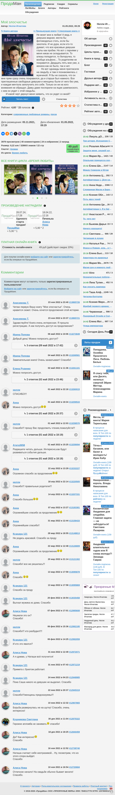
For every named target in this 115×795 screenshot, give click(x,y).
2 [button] (37, 198)
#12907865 (74, 703)
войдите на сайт (39, 257)
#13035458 (74, 598)
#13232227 (74, 468)
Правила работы (81, 786)
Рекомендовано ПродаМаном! (101, 410)
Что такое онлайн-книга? (40, 242)
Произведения (33, 4)
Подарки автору (96, 85)
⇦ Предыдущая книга (44, 31)
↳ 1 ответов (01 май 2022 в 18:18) (43, 458)
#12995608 (74, 610)
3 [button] (42, 198)
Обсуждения (31, 12)
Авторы (52, 8)
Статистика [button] (61, 99)
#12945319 (74, 690)
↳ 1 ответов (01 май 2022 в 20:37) (43, 413)
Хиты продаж (98, 342)
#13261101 (74, 368)
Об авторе (90, 38)
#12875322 (74, 719)
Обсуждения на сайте (100, 130)
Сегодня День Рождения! (100, 332)
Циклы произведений (97, 52)
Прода (11, 3)
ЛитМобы (30, 8)
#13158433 (74, 520)
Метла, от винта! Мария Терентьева (101, 420)
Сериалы (73, 4)
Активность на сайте (96, 98)
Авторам (35, 786)
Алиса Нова (20, 611)
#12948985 (74, 677)
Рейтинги (64, 8)
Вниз (111, 791)
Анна (16, 402)
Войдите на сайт (13, 289)
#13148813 (74, 533)
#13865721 (74, 318)
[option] (12, 179)
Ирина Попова (21, 334)
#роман (14, 149)
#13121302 (74, 559)
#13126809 (74, 546)
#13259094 (74, 444)
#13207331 (74, 494)
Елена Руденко (22, 368)
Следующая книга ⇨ (69, 31)
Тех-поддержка (105, 787)
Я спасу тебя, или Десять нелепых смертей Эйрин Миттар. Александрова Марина (102, 382)
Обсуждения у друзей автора (100, 124)
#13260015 (74, 389)
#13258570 (74, 423)
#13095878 (74, 572)
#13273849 (74, 334)
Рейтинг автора (96, 111)
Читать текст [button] (22, 99)
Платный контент (99, 786)
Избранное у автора (96, 91)
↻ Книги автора (9, 31)
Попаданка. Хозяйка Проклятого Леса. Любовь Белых (101, 355)
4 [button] (46, 198)
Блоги (41, 8)
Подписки (49, 4)
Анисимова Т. (21, 303)
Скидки (61, 4)
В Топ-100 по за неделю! (102, 436)
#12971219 (74, 664)
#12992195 (74, 626)
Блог (96, 65)
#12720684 (74, 767)
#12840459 (74, 732)
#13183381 (74, 507)
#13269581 (74, 355)
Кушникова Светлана (25, 719)
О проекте (25, 786)
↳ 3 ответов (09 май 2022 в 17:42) (43, 345)
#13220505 (74, 481)
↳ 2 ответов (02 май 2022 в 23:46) (43, 379)
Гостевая (89, 71)
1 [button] (33, 198)
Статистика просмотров (98, 105)
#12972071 (74, 652)
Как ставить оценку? (33, 108)
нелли (16, 390)
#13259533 (74, 402)
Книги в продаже (96, 58)
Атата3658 (19, 445)
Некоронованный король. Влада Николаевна (103, 483)
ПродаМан (13, 228)
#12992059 (74, 639)
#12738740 (74, 748)
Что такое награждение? (45, 206)
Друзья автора (96, 78)
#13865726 (74, 302)
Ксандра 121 (20, 534)
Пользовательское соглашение (56, 786)
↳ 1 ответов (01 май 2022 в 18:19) (43, 434)
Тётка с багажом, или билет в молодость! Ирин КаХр (101, 451)
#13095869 (74, 585)
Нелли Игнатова (17, 26)
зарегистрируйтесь (63, 257)
